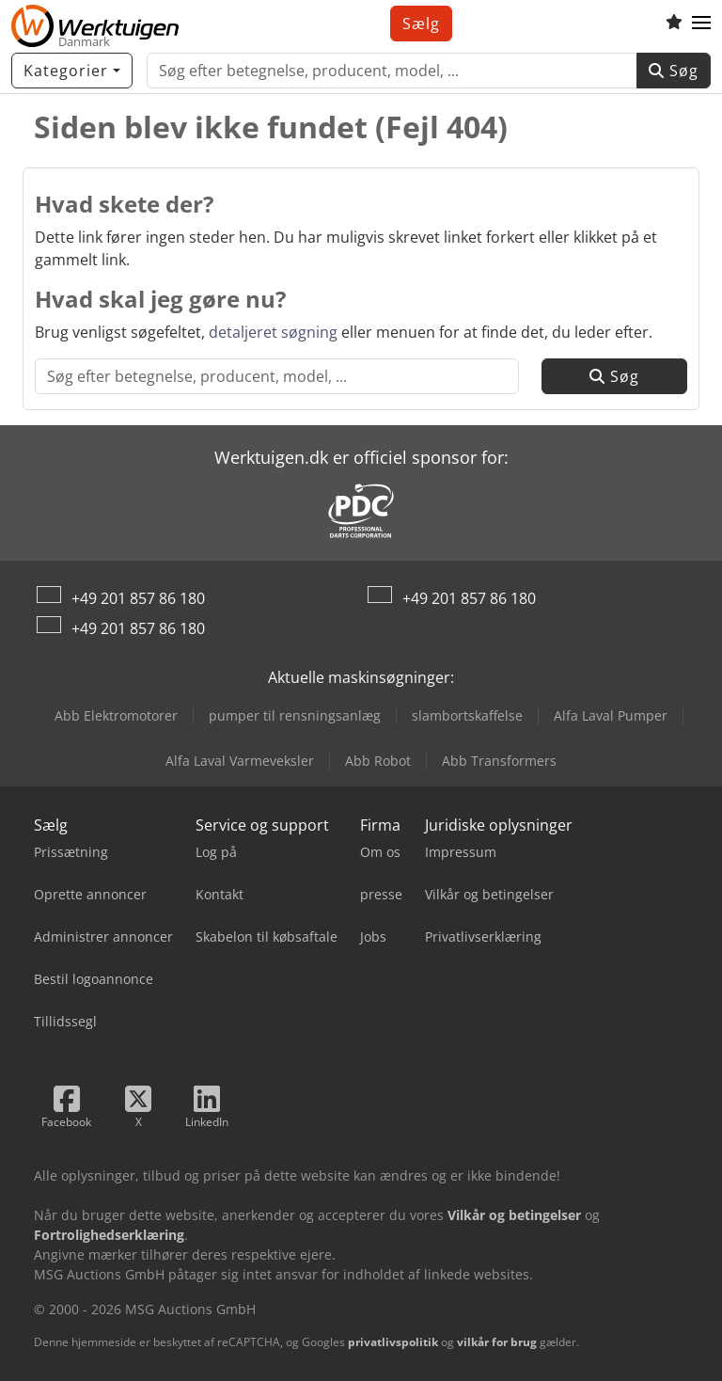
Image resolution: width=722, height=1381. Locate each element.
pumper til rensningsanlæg (295, 715)
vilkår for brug (497, 1342)
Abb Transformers (499, 761)
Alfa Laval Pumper (610, 715)
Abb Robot (378, 761)
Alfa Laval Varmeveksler (239, 761)
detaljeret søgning (273, 332)
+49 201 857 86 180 (138, 598)
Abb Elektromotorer (116, 715)
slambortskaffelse (467, 715)
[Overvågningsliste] (674, 23)
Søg (673, 70)
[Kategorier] (72, 70)
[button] (701, 23)
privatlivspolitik (393, 1342)
